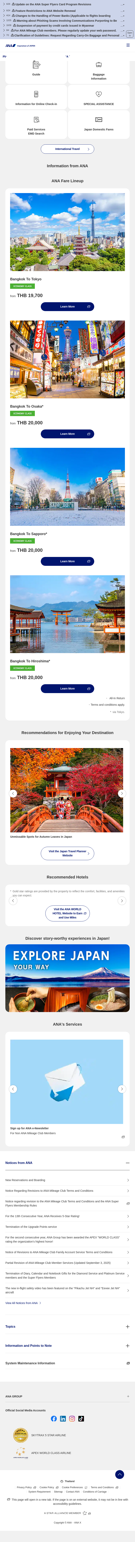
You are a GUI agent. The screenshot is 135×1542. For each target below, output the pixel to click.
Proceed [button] (122, 793)
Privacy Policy (27, 1487)
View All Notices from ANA (23, 1303)
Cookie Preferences (75, 1487)
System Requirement (39, 1492)
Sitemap (58, 1492)
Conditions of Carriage (94, 1492)
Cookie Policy (50, 1487)
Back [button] (13, 793)
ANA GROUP (13, 1396)
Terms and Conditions (105, 1487)
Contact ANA (73, 1492)
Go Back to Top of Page (119, 1474)
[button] (123, 4)
